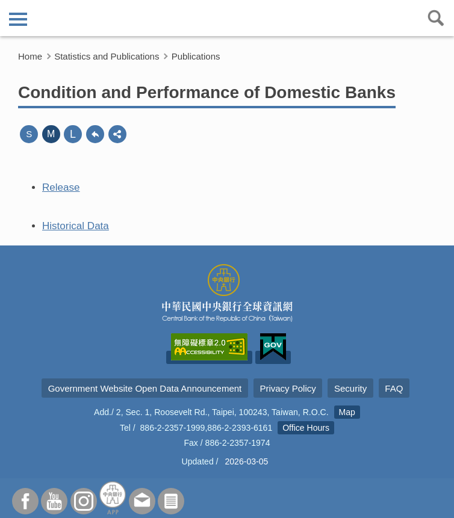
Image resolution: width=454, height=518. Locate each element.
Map (347, 412)
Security (350, 388)
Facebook (25, 501)
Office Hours (305, 428)
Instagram (83, 501)
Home (30, 56)
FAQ (394, 388)
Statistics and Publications (106, 56)
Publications (196, 56)
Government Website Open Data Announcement (145, 388)
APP (112, 497)
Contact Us (142, 501)
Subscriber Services (171, 501)
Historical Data (75, 226)
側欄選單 (18, 19)
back (95, 134)
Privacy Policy (288, 388)
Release (61, 187)
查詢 (436, 18)
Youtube (54, 501)
